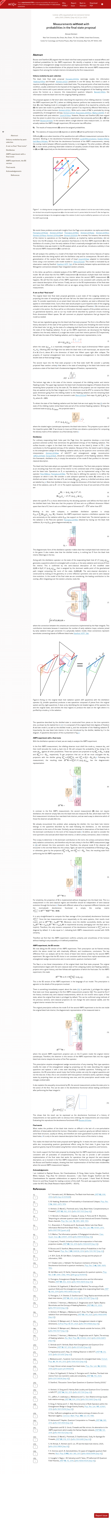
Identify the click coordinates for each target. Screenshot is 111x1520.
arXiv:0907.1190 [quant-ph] (59, 1230)
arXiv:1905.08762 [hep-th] (70, 1291)
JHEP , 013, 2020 (94, 1305)
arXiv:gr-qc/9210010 (78, 1274)
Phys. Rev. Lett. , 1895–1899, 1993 (74, 1221)
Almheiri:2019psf (56, 233)
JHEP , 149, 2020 (85, 1314)
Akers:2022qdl (79, 261)
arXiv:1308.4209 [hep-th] (88, 1244)
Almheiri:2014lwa (52, 453)
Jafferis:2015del (39, 456)
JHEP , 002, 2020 (63, 1282)
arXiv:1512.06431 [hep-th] (90, 1399)
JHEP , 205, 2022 (70, 1298)
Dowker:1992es (103, 139)
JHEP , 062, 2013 (64, 1211)
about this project (44, 4)
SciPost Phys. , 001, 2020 (68, 1324)
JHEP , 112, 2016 (67, 1460)
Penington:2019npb (40, 233)
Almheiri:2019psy (39, 235)
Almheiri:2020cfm (71, 235)
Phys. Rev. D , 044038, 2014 (72, 1251)
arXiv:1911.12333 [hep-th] (58, 1308)
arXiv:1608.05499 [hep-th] (92, 1453)
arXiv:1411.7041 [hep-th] (82, 1392)
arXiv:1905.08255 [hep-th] (82, 1282)
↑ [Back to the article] (35, 1198)
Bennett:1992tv (100, 92)
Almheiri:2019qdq (87, 233)
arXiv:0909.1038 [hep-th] (82, 1237)
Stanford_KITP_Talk (64, 264)
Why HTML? (65, 4)
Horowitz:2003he (72, 79)
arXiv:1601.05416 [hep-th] (63, 1409)
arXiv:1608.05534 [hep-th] (85, 1460)
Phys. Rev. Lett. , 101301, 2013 (91, 1227)
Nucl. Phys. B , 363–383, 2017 (68, 1453)
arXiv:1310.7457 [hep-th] (94, 1251)
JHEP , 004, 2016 (72, 1399)
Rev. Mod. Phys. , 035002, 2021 (78, 1338)
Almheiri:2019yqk (53, 235)
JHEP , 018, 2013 (63, 1439)
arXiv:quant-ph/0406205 (63, 1368)
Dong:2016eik (51, 456)
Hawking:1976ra (39, 81)
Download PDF (93, 4)
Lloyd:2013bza (65, 115)
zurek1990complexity (88, 139)
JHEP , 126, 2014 (70, 1244)
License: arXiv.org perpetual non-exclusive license (71, 15)
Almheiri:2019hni (102, 233)
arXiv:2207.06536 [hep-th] (59, 1378)
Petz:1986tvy (45, 474)
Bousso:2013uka (46, 120)
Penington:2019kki (71, 233)
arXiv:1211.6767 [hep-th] (62, 1354)
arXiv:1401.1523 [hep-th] (63, 1432)
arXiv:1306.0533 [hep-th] (76, 1361)
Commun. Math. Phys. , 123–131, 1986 (78, 1415)
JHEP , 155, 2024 (94, 1376)
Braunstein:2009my (83, 113)
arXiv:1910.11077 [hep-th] (58, 1331)
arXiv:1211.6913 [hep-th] (81, 1347)
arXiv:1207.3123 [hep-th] (82, 1211)
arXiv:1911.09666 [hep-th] (89, 1324)
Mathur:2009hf (98, 113)
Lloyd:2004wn (83, 259)
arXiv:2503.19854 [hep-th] (59, 1446)
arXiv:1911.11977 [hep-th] (88, 1298)
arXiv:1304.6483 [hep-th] (81, 1439)
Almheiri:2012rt (62, 81)
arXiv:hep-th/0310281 (62, 1197)
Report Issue (73, 4)
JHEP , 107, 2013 (64, 1347)
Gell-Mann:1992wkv (40, 141)
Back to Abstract (83, 4)
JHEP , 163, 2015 (65, 1392)
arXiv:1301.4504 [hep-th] (63, 1423)
